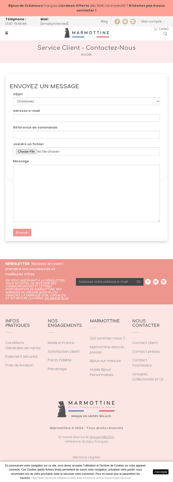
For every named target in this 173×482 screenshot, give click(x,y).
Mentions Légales (86, 457)
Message (21, 161)
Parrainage (57, 368)
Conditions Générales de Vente (23, 345)
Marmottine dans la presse (107, 349)
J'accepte (160, 472)
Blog (104, 21)
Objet (18, 94)
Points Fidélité (59, 360)
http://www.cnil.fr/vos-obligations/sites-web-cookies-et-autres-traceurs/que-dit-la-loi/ (81, 478)
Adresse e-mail (26, 111)
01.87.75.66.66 (16, 23)
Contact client (145, 342)
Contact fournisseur (142, 363)
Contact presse (146, 351)
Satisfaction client (64, 351)
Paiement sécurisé (21, 356)
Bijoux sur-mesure (105, 360)
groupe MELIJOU (101, 437)
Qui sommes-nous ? (107, 338)
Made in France (61, 342)
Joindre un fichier (28, 144)
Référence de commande (35, 127)
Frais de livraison (19, 365)
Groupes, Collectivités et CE (148, 376)
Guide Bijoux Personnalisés (102, 372)
